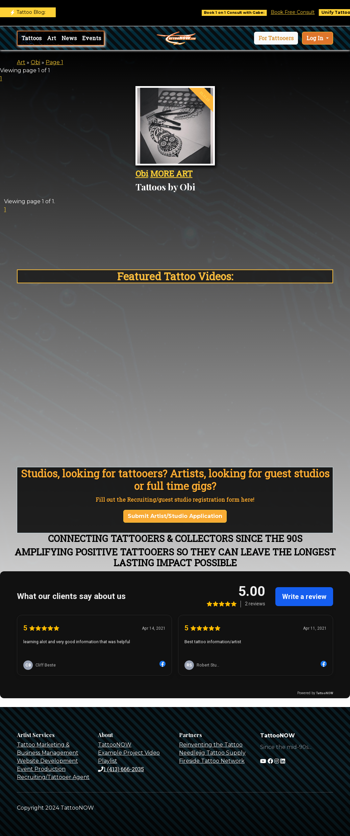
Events (91, 38)
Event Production (41, 769)
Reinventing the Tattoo (211, 744)
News (69, 38)
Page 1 (54, 62)
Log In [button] (315, 38)
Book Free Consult (298, 12)
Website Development (47, 761)
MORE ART (171, 173)
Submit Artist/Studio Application (175, 516)
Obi (35, 62)
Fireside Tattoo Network (212, 761)
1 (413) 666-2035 (121, 769)
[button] (276, 38)
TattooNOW (114, 744)
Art (51, 38)
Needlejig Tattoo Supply (212, 753)
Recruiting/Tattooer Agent (53, 777)
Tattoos (32, 38)
